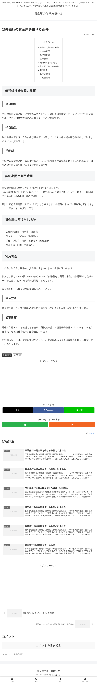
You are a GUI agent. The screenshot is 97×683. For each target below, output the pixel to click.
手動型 (45, 60)
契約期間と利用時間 (48, 64)
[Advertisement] (48, 383)
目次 (45, 42)
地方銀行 (7, 358)
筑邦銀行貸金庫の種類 (49, 48)
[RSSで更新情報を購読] (72, 427)
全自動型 (46, 52)
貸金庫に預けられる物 (49, 68)
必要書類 (46, 80)
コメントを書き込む (49, 650)
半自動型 (46, 56)
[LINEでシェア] (79, 413)
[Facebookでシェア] (48, 413)
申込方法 (46, 76)
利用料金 (43, 72)
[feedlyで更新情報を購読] (25, 427)
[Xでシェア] (18, 413)
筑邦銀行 (18, 358)
